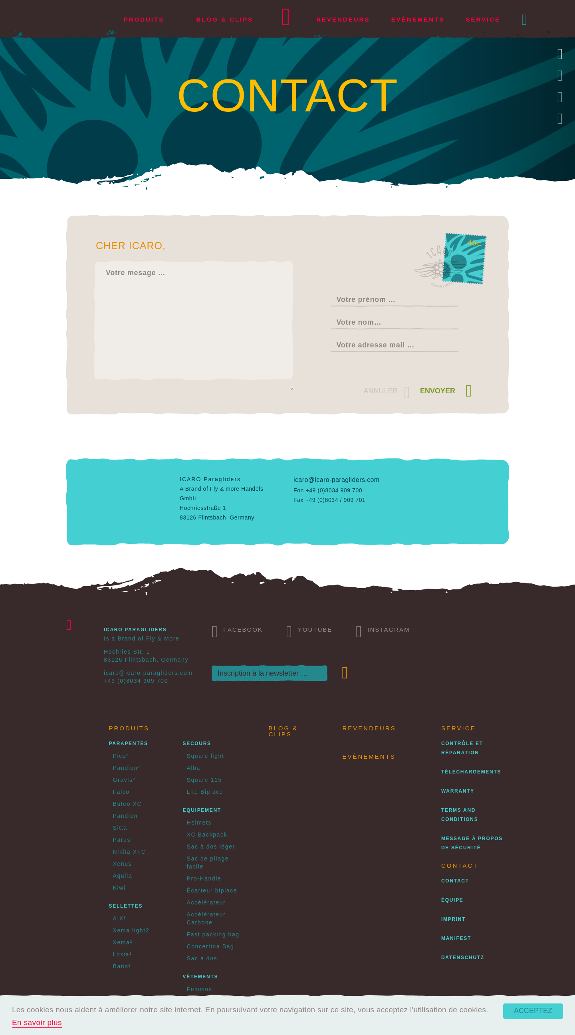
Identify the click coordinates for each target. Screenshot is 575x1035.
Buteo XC (127, 804)
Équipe (452, 900)
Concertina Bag (210, 946)
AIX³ (120, 918)
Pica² (121, 756)
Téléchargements (471, 772)
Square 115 (204, 780)
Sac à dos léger (211, 846)
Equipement (202, 810)
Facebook (237, 630)
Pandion (125, 816)
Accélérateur (206, 902)
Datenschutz (462, 957)
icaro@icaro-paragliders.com (336, 479)
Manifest (456, 938)
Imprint (453, 919)
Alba (193, 768)
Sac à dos (202, 958)
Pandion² (127, 768)
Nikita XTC (129, 852)
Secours (197, 743)
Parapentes (128, 743)
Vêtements (200, 976)
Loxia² (122, 954)
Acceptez (533, 1011)
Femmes (199, 989)
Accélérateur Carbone (206, 918)
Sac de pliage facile (208, 862)
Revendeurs (343, 19)
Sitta (120, 828)
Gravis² (124, 780)
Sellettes (126, 906)
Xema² (123, 942)
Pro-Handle (204, 878)
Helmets (199, 822)
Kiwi (119, 887)
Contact (455, 881)
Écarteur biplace (212, 890)
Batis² (122, 966)
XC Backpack (207, 834)
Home (286, 19)
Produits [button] (144, 19)
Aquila (123, 875)
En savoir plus (37, 1022)
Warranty (457, 791)
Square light (205, 756)
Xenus (122, 864)
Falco (121, 792)
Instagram (383, 630)
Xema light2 (131, 930)
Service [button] (483, 19)
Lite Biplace (205, 792)
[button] (525, 19)
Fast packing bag (213, 934)
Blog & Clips (225, 19)
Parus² (123, 840)
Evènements (417, 19)
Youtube (309, 630)
